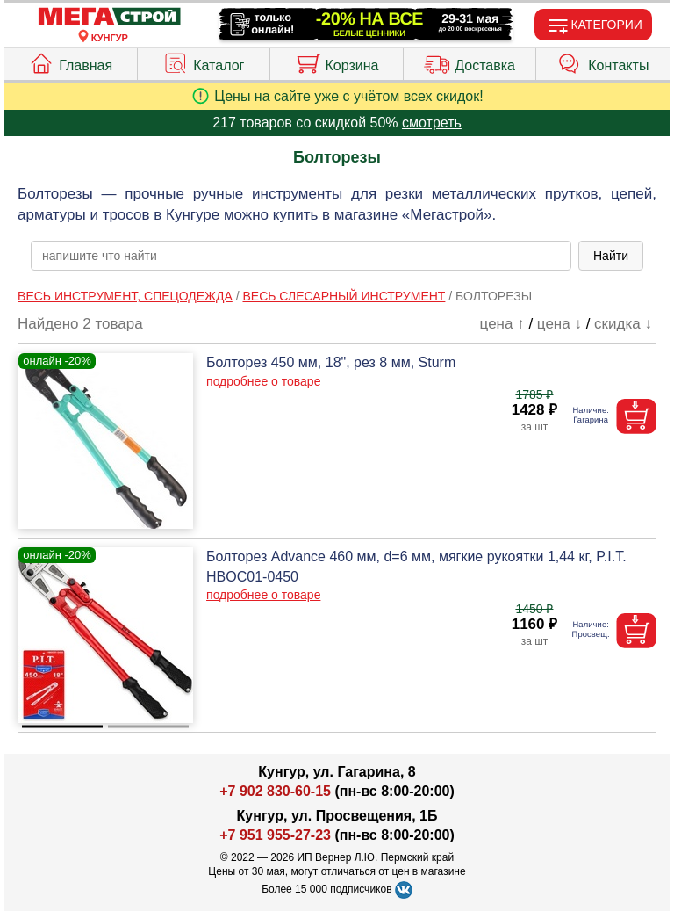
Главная (70, 61)
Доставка (469, 61)
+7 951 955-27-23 (275, 835)
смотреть (432, 122)
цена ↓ (559, 323)
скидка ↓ (623, 323)
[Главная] (109, 17)
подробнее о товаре (263, 381)
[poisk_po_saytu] (301, 256)
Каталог (203, 61)
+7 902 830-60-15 (275, 791)
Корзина (337, 61)
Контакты (603, 61)
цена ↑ (502, 323)
